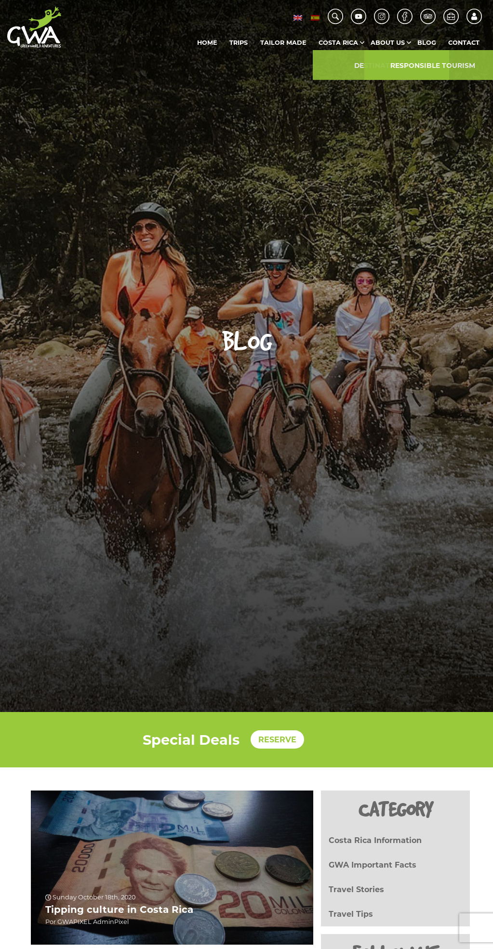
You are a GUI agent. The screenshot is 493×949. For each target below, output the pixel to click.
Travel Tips (351, 914)
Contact (464, 42)
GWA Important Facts (372, 865)
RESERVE (277, 739)
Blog (426, 42)
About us (388, 42)
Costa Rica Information (375, 840)
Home (207, 42)
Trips (238, 42)
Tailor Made (283, 42)
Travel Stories (356, 889)
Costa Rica (338, 42)
